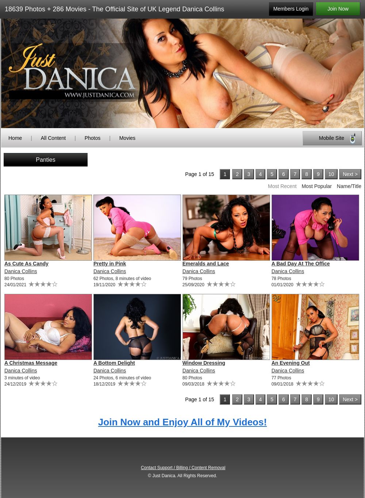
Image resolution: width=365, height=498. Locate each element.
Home (15, 138)
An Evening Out (291, 363)
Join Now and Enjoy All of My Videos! (182, 422)
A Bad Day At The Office (301, 264)
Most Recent (282, 186)
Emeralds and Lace (205, 264)
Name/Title (349, 186)
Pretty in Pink (109, 264)
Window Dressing (203, 363)
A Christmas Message (30, 363)
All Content (53, 138)
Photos (93, 138)
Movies (127, 138)
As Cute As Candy (26, 264)
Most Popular (316, 186)
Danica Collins (20, 271)
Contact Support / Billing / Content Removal (183, 467)
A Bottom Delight (114, 363)
